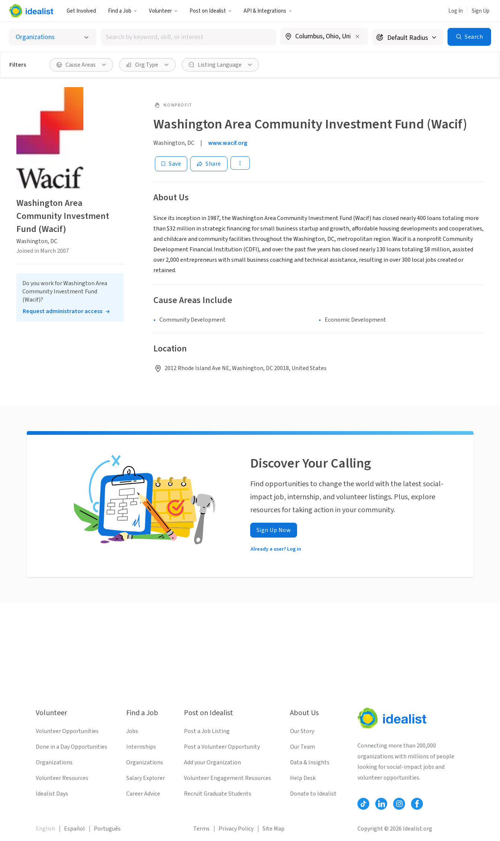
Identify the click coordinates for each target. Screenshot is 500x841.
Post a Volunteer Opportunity (222, 747)
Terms (201, 829)
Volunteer (163, 11)
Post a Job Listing (207, 731)
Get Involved (81, 11)
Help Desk (303, 778)
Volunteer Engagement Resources (227, 778)
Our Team (302, 747)
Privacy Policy (236, 829)
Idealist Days (52, 794)
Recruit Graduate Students (217, 794)
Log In (455, 11)
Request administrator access (62, 311)
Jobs (132, 731)
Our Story (302, 731)
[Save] (171, 163)
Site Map (273, 829)
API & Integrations (267, 11)
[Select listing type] (52, 37)
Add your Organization (212, 762)
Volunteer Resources (62, 778)
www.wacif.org (227, 143)
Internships (141, 747)
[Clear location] (357, 36)
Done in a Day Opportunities (71, 747)
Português (107, 829)
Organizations (54, 762)
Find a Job (122, 11)
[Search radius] (407, 37)
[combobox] (188, 37)
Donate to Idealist (313, 794)
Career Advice (143, 794)
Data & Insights (309, 762)
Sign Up (481, 11)
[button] (122, 11)
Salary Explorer (145, 778)
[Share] (208, 163)
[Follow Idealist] (363, 804)
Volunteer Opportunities (67, 731)
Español (74, 829)
